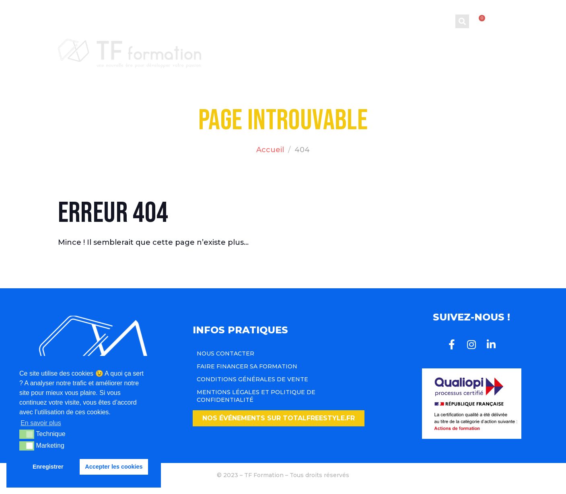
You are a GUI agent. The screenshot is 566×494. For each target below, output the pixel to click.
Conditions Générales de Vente (252, 379)
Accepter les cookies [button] (113, 466)
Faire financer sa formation (247, 366)
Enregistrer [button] (48, 466)
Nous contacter (225, 353)
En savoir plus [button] (41, 423)
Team (441, 48)
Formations (296, 48)
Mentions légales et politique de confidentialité (256, 396)
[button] (278, 418)
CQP (359, 48)
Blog (401, 48)
